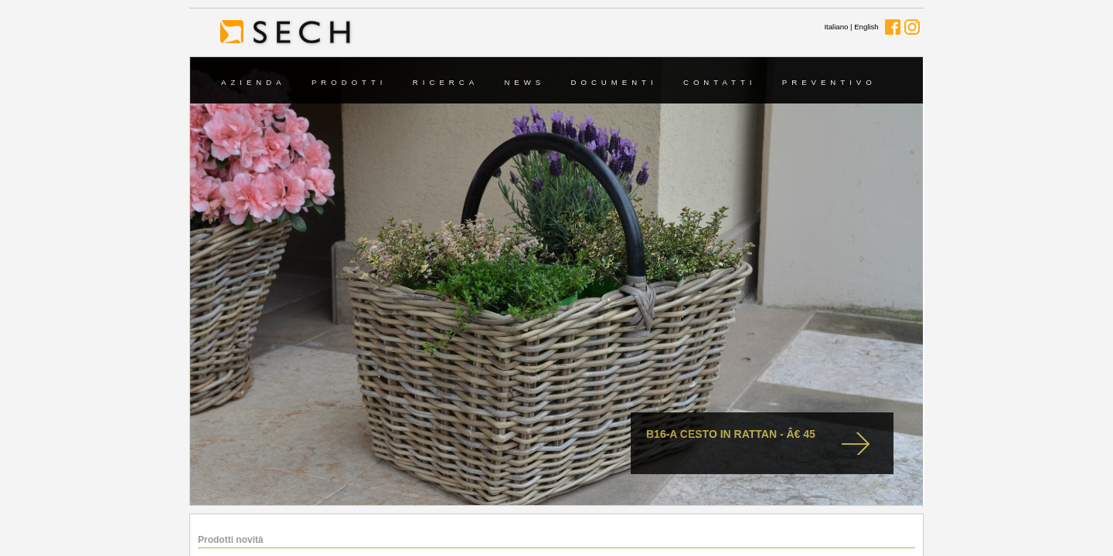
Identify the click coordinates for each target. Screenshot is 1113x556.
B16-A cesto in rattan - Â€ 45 (730, 434)
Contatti (720, 82)
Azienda (253, 82)
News (524, 82)
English (866, 26)
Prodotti (349, 82)
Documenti (614, 82)
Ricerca (445, 82)
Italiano (836, 26)
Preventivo (829, 82)
